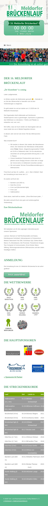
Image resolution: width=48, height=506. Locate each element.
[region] (24, 55)
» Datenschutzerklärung (19, 500)
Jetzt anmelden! (16, 274)
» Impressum (7, 500)
